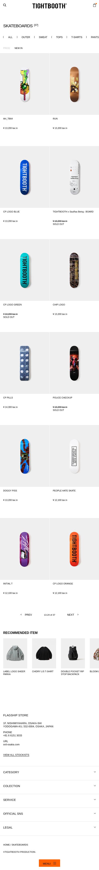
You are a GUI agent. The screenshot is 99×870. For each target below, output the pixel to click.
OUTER (26, 37)
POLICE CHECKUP (62, 397)
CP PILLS (8, 397)
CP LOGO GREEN (12, 304)
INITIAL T (7, 583)
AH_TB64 (8, 118)
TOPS (59, 37)
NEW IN (19, 48)
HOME (6, 845)
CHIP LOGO (59, 304)
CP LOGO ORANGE (63, 583)
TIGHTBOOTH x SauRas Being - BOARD (73, 211)
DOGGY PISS (10, 490)
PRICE (6, 48)
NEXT (70, 614)
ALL (10, 37)
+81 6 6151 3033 (12, 735)
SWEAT (43, 37)
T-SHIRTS (76, 37)
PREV (28, 614)
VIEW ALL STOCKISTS (16, 755)
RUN (55, 118)
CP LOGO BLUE (11, 211)
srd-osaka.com (11, 744)
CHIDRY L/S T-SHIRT (43, 671)
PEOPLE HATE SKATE (64, 490)
